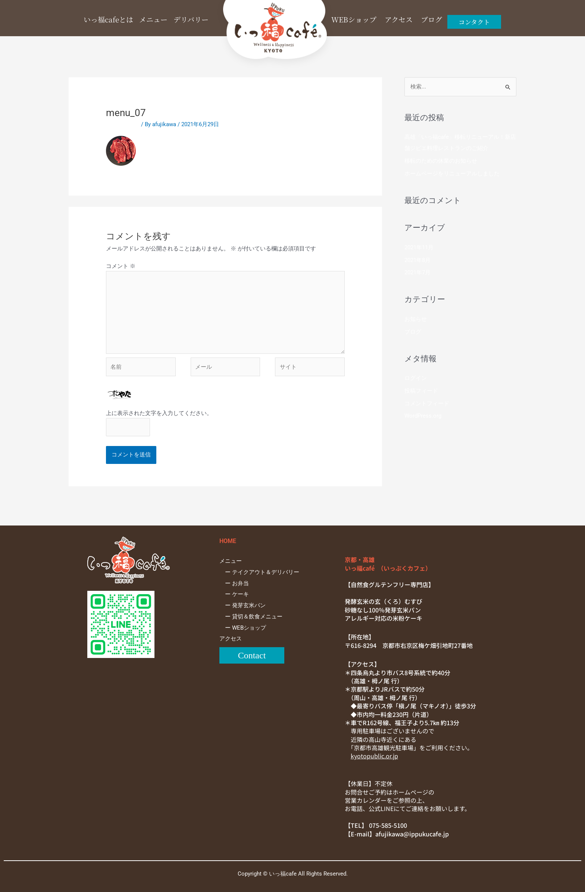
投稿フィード (421, 390)
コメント (120, 266)
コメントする (123, 124)
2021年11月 (419, 247)
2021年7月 (417, 272)
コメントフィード (426, 403)
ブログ (412, 331)
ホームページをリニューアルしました (452, 173)
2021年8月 (417, 260)
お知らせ (415, 319)
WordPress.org (422, 415)
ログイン (415, 378)
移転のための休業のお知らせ (440, 160)
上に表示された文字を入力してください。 (159, 413)
